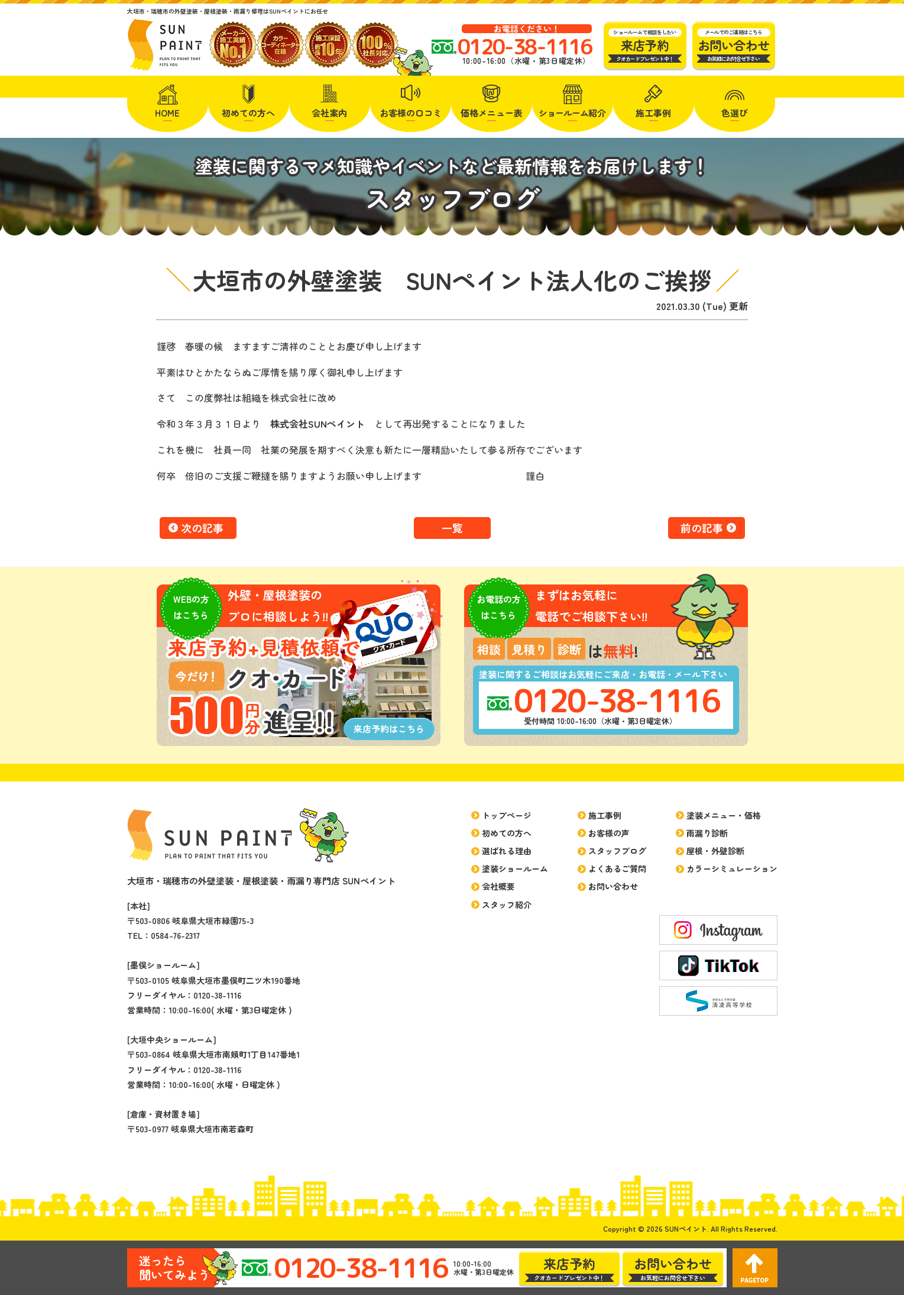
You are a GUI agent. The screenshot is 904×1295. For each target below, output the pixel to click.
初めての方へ (248, 112)
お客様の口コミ (411, 112)
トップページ (507, 815)
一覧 (452, 527)
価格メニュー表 (492, 112)
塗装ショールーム (515, 868)
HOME (167, 112)
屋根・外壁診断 (715, 851)
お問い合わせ (613, 886)
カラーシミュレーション (731, 868)
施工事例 (653, 112)
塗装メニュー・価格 (723, 815)
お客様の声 (609, 833)
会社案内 (329, 112)
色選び (734, 112)
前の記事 (702, 527)
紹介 (572, 112)
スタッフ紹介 (507, 904)
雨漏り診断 (707, 833)
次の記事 (202, 527)
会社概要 (498, 886)
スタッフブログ (617, 851)
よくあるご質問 (617, 868)
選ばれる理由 (507, 851)
